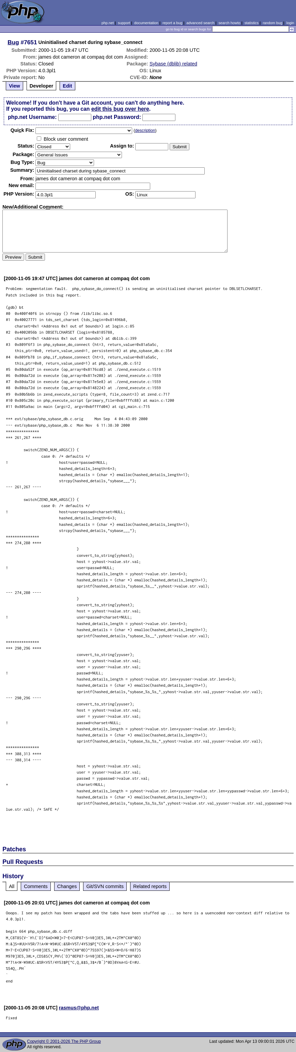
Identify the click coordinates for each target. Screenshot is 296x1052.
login (290, 23)
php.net (108, 23)
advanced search (200, 23)
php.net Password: (117, 117)
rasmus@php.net (79, 1007)
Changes (67, 886)
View (14, 86)
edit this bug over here (120, 109)
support (124, 23)
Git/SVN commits (105, 886)
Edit (67, 86)
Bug (13, 42)
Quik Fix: (22, 130)
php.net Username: (32, 117)
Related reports (150, 886)
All (11, 886)
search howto (229, 23)
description (145, 130)
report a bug (172, 23)
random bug (272, 23)
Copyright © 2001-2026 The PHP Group (64, 1041)
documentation (146, 23)
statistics (252, 23)
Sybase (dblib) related (173, 63)
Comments (36, 886)
